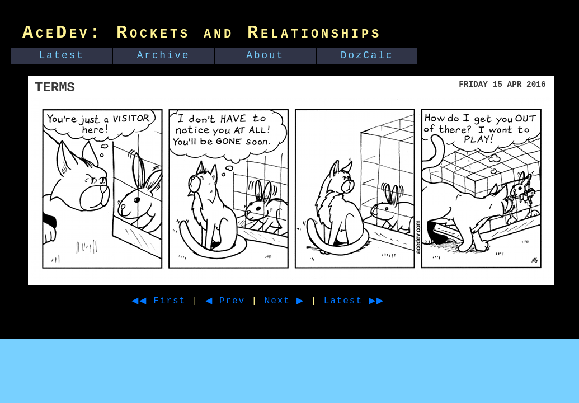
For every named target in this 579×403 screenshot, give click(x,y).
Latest (61, 55)
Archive (163, 55)
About (265, 55)
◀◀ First (162, 301)
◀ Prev (235, 301)
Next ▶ (298, 301)
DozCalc (367, 55)
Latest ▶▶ (374, 301)
